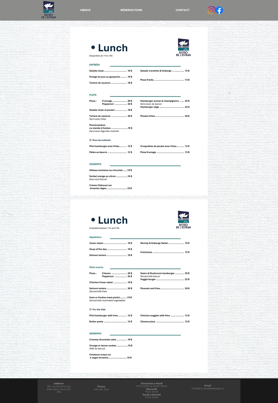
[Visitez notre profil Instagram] (211, 10)
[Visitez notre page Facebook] (219, 10)
